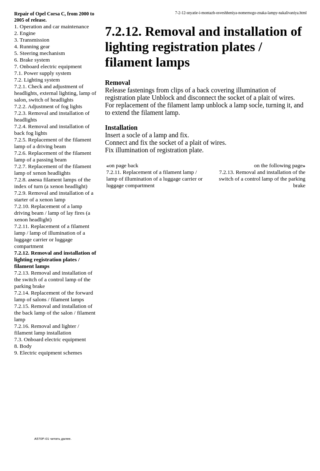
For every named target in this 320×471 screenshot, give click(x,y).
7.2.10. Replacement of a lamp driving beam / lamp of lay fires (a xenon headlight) (52, 213)
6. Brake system (32, 60)
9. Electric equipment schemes (48, 353)
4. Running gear (32, 46)
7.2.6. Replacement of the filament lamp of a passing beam (52, 156)
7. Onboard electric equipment (48, 66)
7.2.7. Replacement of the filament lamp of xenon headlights (52, 169)
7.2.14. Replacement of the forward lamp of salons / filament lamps (53, 296)
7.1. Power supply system (42, 73)
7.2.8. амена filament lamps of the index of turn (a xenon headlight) (52, 182)
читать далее (60, 439)
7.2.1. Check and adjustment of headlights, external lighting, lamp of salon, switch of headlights (55, 93)
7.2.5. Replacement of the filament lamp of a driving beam (52, 142)
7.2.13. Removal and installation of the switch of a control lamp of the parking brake (53, 279)
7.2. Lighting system (37, 80)
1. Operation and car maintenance (51, 26)
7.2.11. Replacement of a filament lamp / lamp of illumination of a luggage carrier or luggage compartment (51, 236)
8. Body (23, 346)
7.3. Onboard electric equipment (50, 339)
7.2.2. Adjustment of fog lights (48, 106)
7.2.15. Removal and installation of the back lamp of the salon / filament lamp (54, 312)
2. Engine (24, 33)
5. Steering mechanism (39, 53)
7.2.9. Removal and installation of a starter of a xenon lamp (53, 196)
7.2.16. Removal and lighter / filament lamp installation (46, 329)
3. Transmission (31, 40)
